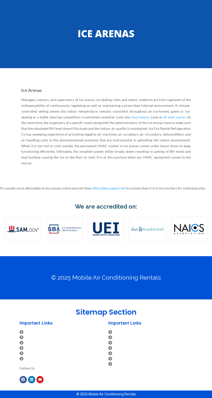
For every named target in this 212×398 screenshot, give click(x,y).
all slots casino (174, 117)
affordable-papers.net (109, 188)
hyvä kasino (140, 117)
